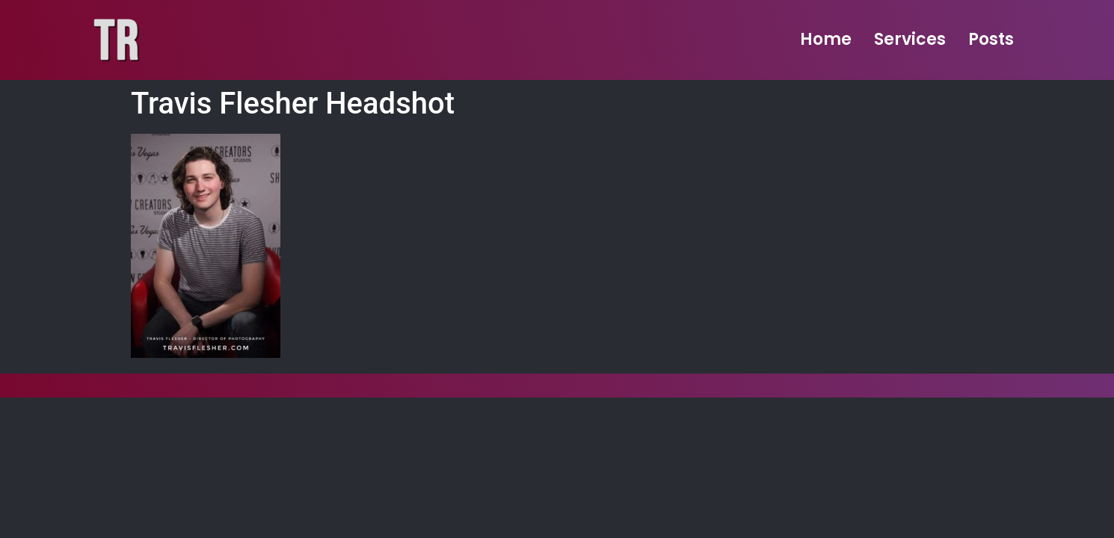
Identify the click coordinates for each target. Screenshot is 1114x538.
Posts (991, 39)
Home (826, 39)
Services (910, 39)
